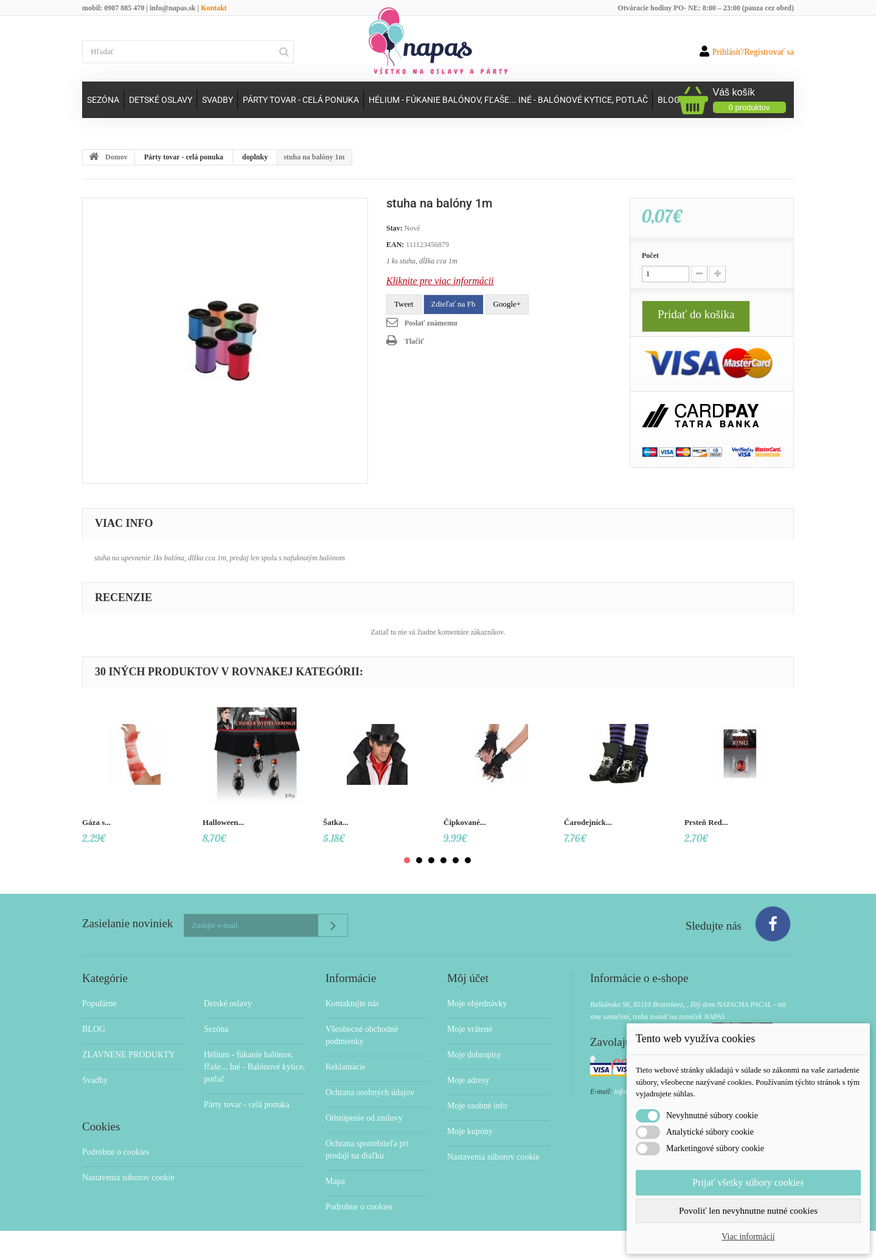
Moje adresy (468, 1080)
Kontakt (214, 8)
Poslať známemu (431, 323)
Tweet (404, 303)
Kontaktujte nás (352, 1003)
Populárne (99, 1003)
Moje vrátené (469, 1029)
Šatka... (336, 822)
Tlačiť (414, 341)
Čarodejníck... (588, 822)
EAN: (395, 244)
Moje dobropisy (474, 1054)
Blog (669, 100)
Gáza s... (96, 822)
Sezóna (103, 100)
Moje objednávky (477, 1003)
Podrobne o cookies (115, 1152)
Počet (650, 255)
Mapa (335, 1181)
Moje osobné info (477, 1105)
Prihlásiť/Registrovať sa (747, 51)
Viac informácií (747, 1236)
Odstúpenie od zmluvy (364, 1118)
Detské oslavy (160, 100)
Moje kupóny (470, 1131)
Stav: (394, 228)
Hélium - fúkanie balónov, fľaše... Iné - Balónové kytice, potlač (508, 100)
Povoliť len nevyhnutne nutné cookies (748, 1211)
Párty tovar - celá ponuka (301, 100)
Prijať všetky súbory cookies (748, 1182)
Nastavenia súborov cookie (128, 1177)
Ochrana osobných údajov (369, 1092)
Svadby (217, 100)
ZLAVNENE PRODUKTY (128, 1054)
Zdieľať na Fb (453, 303)
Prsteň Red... (706, 822)
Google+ (507, 303)
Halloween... (223, 822)
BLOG (93, 1029)
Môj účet (467, 978)
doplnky (255, 157)
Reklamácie (345, 1066)
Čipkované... (464, 822)
